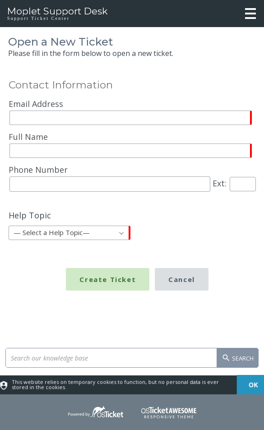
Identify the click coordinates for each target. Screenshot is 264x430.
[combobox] (69, 233)
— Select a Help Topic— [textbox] (52, 232)
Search (238, 358)
